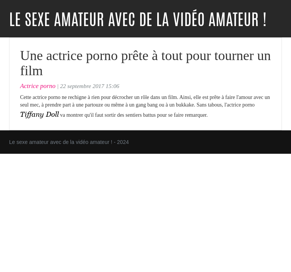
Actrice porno (38, 86)
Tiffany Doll (39, 114)
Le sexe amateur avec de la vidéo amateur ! (138, 19)
